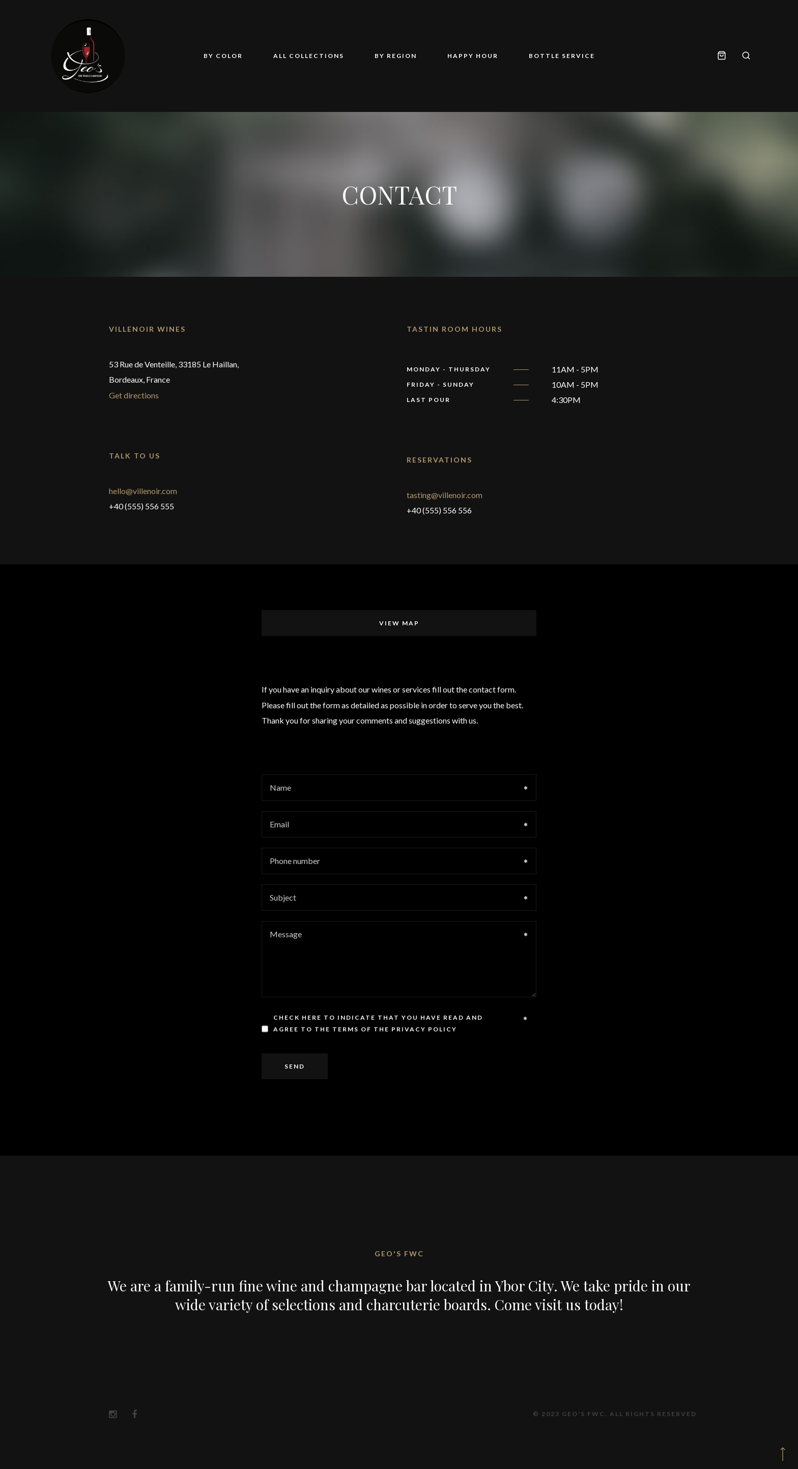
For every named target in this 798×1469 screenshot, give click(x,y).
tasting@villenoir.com (444, 495)
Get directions (134, 395)
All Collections (308, 56)
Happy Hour (472, 56)
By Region (396, 56)
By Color (223, 56)
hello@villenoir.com (143, 491)
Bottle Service (562, 56)
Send (294, 1066)
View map (399, 623)
